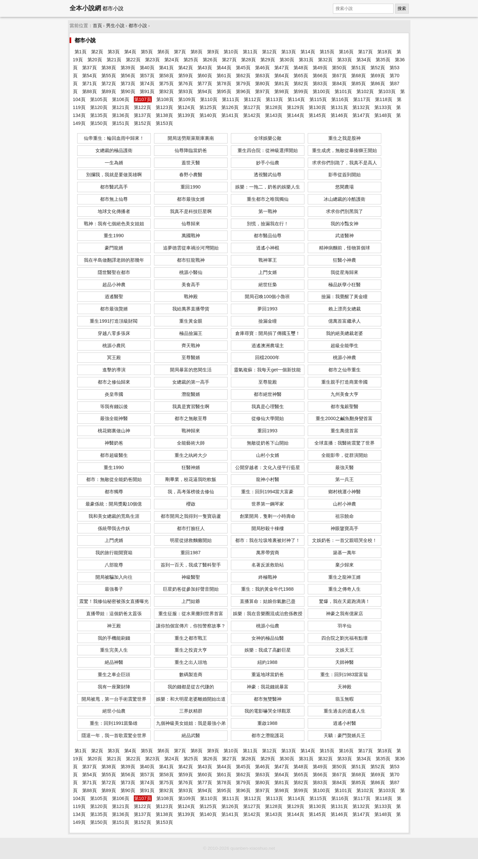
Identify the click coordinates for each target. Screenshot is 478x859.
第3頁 (114, 51)
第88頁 (89, 91)
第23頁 (152, 59)
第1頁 (80, 51)
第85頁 (358, 83)
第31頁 (306, 59)
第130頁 (317, 107)
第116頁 (339, 99)
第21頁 (114, 59)
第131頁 (339, 107)
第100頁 (321, 91)
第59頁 (185, 75)
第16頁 (346, 51)
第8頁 (196, 51)
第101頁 (343, 91)
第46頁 (262, 67)
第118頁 (383, 99)
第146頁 (339, 115)
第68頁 (358, 75)
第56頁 (128, 75)
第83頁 (320, 83)
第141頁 (230, 115)
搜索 (402, 8)
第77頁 (204, 83)
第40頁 (147, 67)
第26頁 (210, 59)
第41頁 (166, 67)
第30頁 (287, 59)
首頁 (97, 25)
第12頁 (269, 51)
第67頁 (339, 75)
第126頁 (230, 107)
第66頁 (320, 75)
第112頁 (252, 99)
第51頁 (358, 67)
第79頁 (243, 83)
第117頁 (361, 99)
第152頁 (142, 123)
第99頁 (300, 91)
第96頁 (243, 91)
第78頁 (224, 83)
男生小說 (115, 25)
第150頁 (98, 123)
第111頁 (230, 99)
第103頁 (387, 91)
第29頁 (267, 59)
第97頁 (262, 91)
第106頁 (120, 99)
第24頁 (171, 59)
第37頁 (89, 67)
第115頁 (318, 99)
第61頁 (224, 75)
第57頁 (147, 75)
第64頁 (281, 75)
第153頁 (164, 123)
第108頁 (165, 99)
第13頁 (288, 51)
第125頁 (208, 107)
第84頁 (339, 83)
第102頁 (365, 91)
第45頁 (243, 67)
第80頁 (262, 83)
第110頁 (208, 99)
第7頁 (180, 51)
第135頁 (98, 115)
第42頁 (185, 67)
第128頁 (273, 107)
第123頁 (164, 107)
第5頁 (147, 51)
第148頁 (383, 115)
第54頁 (89, 75)
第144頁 (295, 115)
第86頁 (377, 83)
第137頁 (142, 115)
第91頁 (147, 91)
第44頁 (224, 67)
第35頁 (383, 59)
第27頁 (229, 59)
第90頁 (128, 91)
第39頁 (128, 67)
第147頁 (361, 115)
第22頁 (133, 59)
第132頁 (361, 107)
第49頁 (320, 67)
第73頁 (128, 83)
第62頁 (243, 75)
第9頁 (213, 51)
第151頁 (120, 123)
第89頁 (108, 91)
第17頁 (365, 51)
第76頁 (185, 83)
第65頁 (300, 75)
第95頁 (224, 91)
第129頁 (295, 107)
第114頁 (296, 99)
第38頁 (108, 67)
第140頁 (208, 115)
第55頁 (108, 75)
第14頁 (307, 51)
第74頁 (147, 83)
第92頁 (166, 91)
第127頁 (251, 107)
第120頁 (98, 107)
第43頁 (204, 67)
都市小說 (138, 25)
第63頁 (262, 75)
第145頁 (317, 115)
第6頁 (163, 51)
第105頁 (98, 99)
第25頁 (191, 59)
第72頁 (108, 83)
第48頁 (300, 67)
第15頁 (327, 51)
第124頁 (186, 107)
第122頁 (142, 107)
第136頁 (120, 115)
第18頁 (384, 51)
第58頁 (166, 75)
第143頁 (273, 115)
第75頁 (166, 83)
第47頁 (281, 67)
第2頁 (97, 51)
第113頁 (274, 99)
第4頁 (130, 51)
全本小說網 (85, 8)
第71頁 (89, 83)
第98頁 (281, 91)
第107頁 (142, 99)
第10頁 (231, 51)
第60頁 (204, 75)
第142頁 (251, 115)
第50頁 (339, 67)
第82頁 (300, 83)
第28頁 (248, 59)
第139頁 (186, 115)
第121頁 (120, 107)
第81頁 (281, 83)
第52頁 (377, 67)
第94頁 (204, 91)
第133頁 (383, 107)
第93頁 (185, 91)
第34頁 (363, 59)
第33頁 (344, 59)
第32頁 (325, 59)
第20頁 (94, 59)
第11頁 (250, 51)
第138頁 (164, 115)
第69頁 (377, 75)
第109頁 (186, 99)
